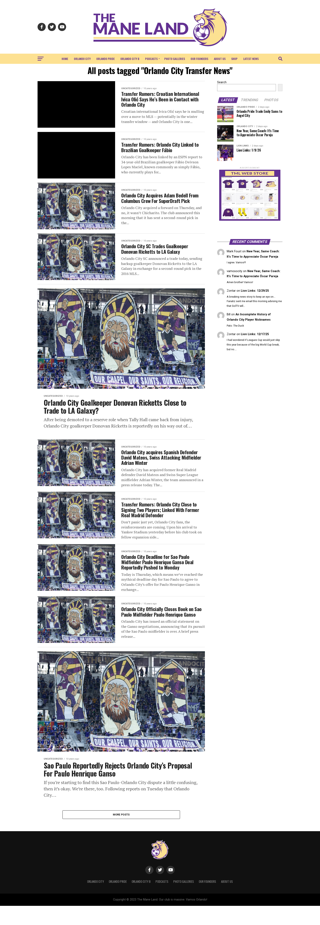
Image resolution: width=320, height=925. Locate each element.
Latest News (251, 58)
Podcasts (151, 58)
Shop (234, 58)
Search (222, 82)
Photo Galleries (174, 58)
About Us (220, 58)
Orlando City (82, 58)
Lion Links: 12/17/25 (255, 334)
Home (65, 58)
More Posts (121, 833)
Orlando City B (129, 58)
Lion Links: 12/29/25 (255, 290)
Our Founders (199, 58)
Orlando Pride (105, 58)
